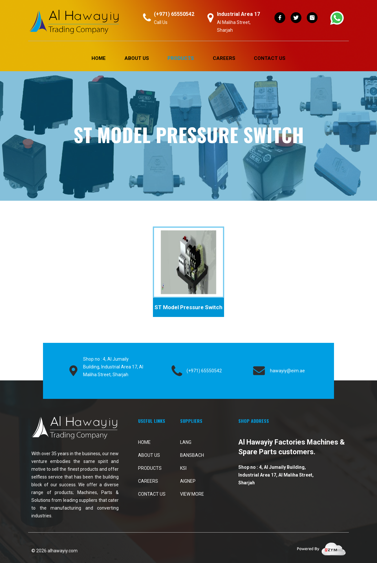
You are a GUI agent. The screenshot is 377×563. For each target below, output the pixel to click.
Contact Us (269, 58)
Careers (224, 58)
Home (99, 58)
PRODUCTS (180, 58)
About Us (136, 58)
